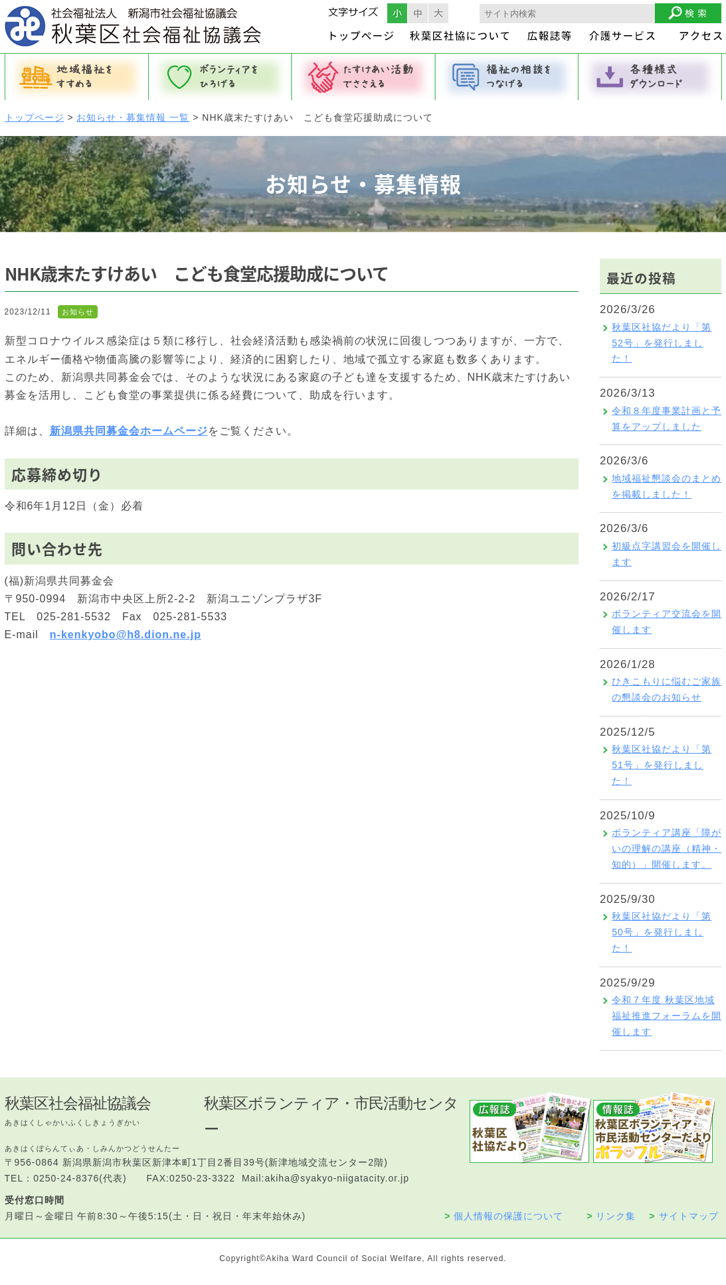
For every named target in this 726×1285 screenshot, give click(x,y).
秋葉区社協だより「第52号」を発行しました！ (661, 343)
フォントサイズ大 (438, 13)
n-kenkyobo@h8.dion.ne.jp (125, 634)
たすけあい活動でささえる (363, 77)
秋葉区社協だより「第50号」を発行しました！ (661, 932)
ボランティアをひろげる (220, 77)
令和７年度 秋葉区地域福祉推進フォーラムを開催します (666, 1015)
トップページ (34, 117)
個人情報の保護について (503, 1216)
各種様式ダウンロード (650, 77)
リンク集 (611, 1216)
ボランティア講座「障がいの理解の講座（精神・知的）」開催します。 (666, 848)
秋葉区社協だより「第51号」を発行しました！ (661, 765)
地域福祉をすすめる (76, 77)
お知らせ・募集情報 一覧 (132, 117)
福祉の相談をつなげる (507, 77)
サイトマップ (683, 1216)
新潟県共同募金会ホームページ (129, 431)
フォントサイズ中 (418, 13)
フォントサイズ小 (397, 13)
